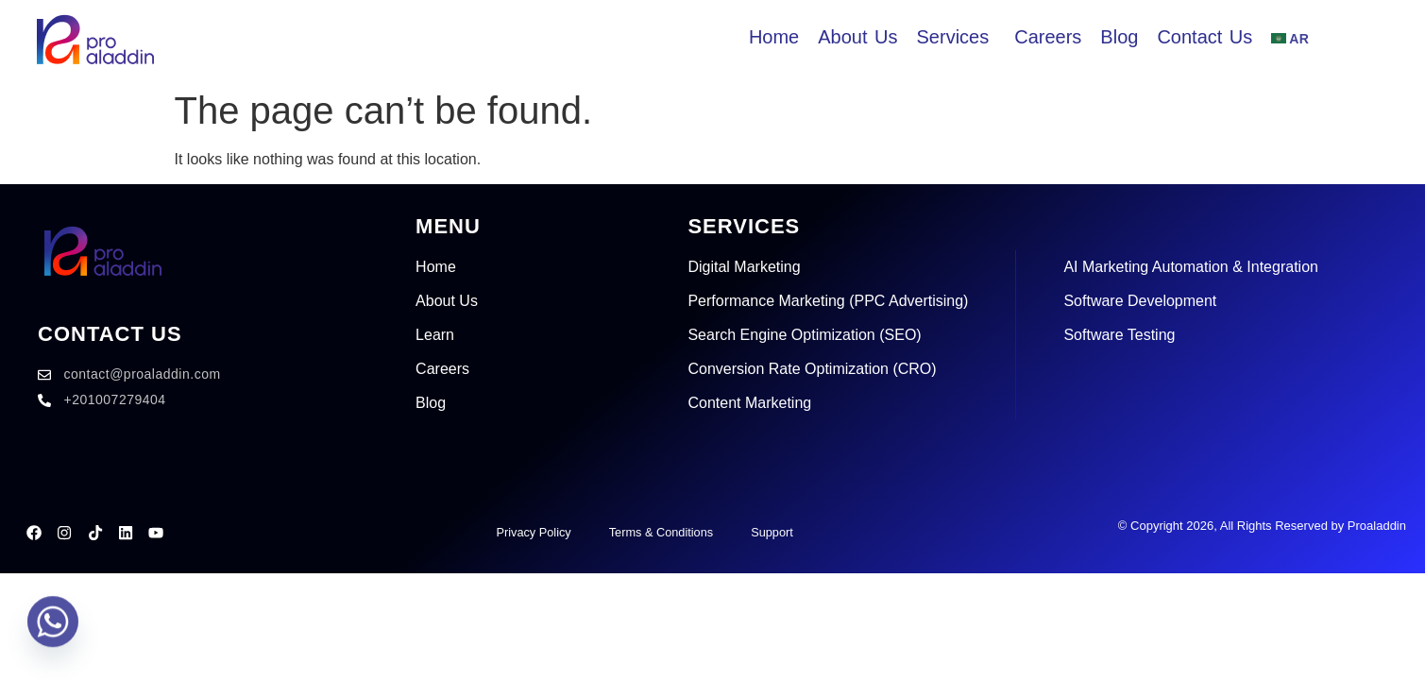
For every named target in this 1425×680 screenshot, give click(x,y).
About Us (447, 301)
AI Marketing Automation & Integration (1190, 267)
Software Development (1139, 301)
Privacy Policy (531, 532)
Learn (435, 335)
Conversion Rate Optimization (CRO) (811, 369)
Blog (431, 403)
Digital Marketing (743, 267)
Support (773, 532)
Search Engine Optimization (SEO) (804, 335)
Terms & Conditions (660, 532)
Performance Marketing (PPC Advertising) (827, 301)
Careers (442, 369)
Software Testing (1119, 335)
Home (436, 267)
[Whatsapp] (52, 630)
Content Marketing (749, 403)
